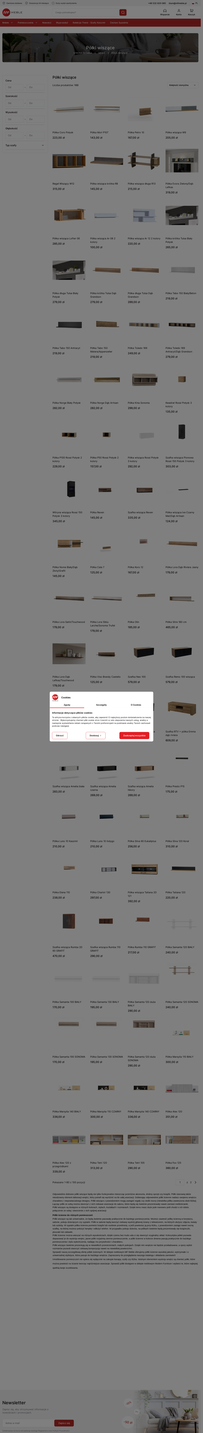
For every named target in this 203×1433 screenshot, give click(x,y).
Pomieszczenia (28, 22)
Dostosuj (96, 735)
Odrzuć (60, 735)
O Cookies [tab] (136, 705)
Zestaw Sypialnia (119, 22)
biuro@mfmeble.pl (178, 3)
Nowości (46, 22)
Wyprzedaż (62, 22)
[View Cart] (191, 12)
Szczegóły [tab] (101, 705)
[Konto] (179, 12)
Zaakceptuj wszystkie (134, 735)
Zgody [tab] (67, 705)
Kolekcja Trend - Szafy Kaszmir (89, 22)
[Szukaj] (123, 12)
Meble (7, 22)
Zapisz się (64, 1423)
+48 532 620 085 (157, 3)
